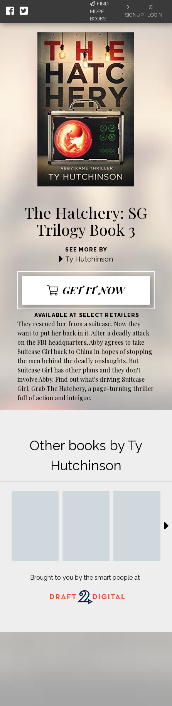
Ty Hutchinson (89, 259)
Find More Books (99, 11)
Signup (134, 11)
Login (154, 11)
